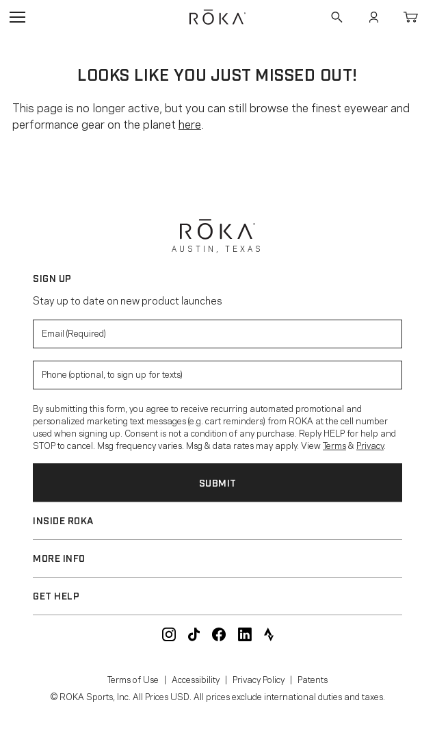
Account (373, 17)
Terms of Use (133, 679)
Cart (410, 17)
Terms (334, 445)
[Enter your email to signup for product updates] (217, 334)
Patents (313, 679)
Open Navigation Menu (17, 17)
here (190, 123)
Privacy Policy (259, 679)
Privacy (370, 445)
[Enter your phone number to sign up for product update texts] (217, 375)
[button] (217, 520)
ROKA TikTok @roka (194, 634)
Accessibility (196, 679)
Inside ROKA (63, 520)
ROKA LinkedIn (245, 634)
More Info (59, 557)
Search (336, 17)
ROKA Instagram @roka (169, 634)
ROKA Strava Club (269, 634)
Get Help (56, 595)
